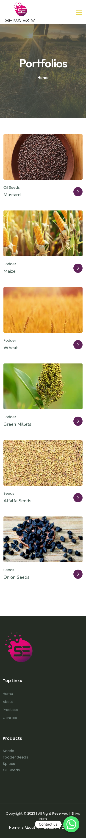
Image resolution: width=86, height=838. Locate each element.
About (8, 701)
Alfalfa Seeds (17, 501)
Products (10, 709)
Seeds (8, 493)
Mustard (12, 195)
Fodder (9, 264)
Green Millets (17, 424)
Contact (10, 717)
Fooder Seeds (15, 757)
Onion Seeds (16, 577)
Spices (9, 763)
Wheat (10, 348)
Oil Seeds (11, 187)
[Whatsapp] (71, 824)
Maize (9, 271)
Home (8, 693)
